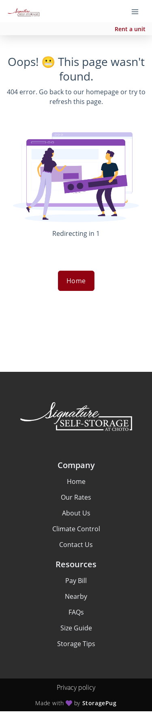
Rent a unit (130, 29)
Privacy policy (76, 687)
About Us (76, 513)
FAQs (76, 612)
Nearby (76, 596)
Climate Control (76, 528)
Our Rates (76, 497)
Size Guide (76, 627)
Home (76, 280)
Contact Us (76, 544)
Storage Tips (76, 643)
